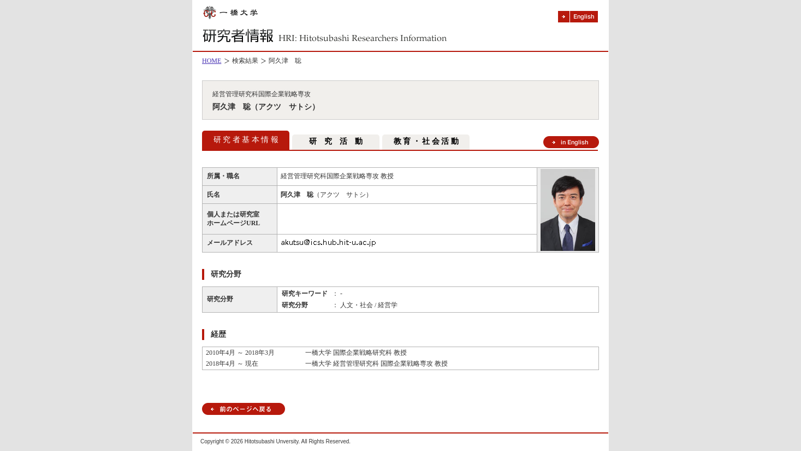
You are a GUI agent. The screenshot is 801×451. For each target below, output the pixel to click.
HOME (211, 61)
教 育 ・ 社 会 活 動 (426, 141)
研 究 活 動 (336, 141)
